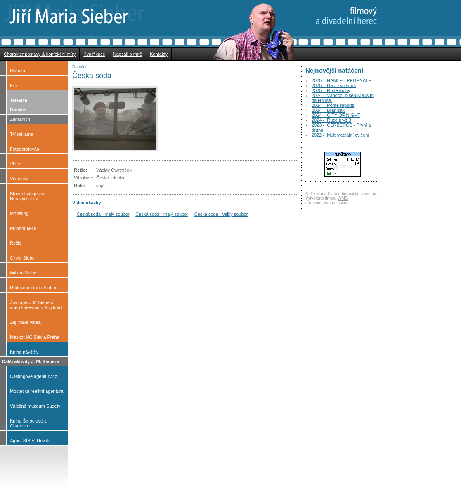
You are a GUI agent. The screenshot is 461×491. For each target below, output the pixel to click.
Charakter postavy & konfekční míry (40, 54)
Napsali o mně (127, 54)
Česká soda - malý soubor (103, 214)
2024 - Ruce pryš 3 (331, 120)
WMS (343, 198)
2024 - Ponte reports (333, 105)
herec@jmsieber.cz (359, 193)
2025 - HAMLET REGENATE (341, 80)
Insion (342, 203)
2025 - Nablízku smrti (334, 85)
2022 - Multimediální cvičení (340, 134)
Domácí (79, 67)
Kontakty (159, 54)
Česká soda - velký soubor (221, 214)
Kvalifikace (94, 54)
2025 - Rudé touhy (331, 90)
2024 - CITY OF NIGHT (336, 115)
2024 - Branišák (328, 110)
